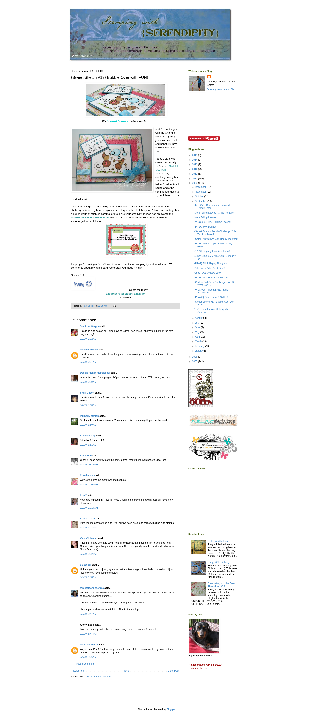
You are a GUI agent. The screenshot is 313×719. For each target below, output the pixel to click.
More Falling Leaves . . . (207, 217)
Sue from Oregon (90, 326)
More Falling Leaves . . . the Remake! (214, 212)
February (200, 346)
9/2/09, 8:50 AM (88, 424)
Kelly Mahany (87, 435)
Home (126, 670)
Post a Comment (85, 663)
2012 (195, 169)
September (201, 201)
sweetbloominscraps (92, 588)
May (197, 332)
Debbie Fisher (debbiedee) (95, 372)
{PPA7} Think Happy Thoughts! (210, 263)
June (198, 327)
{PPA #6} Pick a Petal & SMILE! (211, 297)
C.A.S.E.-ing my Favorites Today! (212, 251)
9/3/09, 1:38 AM (88, 577)
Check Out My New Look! (208, 272)
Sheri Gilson (87, 392)
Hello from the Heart (218, 541)
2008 (195, 356)
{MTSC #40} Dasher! (205, 226)
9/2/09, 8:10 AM (88, 405)
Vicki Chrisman (88, 538)
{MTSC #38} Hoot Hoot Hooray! (211, 277)
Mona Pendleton (89, 644)
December (201, 187)
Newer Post (78, 670)
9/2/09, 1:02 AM (88, 338)
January (199, 350)
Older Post (173, 670)
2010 (195, 178)
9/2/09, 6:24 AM (88, 362)
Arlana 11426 (87, 518)
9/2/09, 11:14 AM (89, 507)
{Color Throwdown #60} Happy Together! (216, 239)
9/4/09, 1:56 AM (88, 657)
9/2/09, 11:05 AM (89, 484)
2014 (195, 159)
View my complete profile (220, 89)
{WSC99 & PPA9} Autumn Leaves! (212, 222)
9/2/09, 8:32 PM (88, 554)
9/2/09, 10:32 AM (89, 464)
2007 (195, 361)
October (199, 196)
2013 (195, 164)
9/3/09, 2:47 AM (88, 614)
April (197, 336)
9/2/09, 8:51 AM (88, 444)
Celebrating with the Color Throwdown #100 (221, 585)
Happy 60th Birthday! (219, 562)
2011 (195, 173)
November (201, 191)
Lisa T (83, 495)
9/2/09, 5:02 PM (88, 527)
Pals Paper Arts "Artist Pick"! (209, 268)
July (197, 322)
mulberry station (89, 416)
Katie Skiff (86, 455)
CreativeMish (87, 475)
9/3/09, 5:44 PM (88, 633)
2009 (195, 183)
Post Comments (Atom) (98, 676)
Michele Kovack (89, 349)
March (198, 341)
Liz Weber (85, 564)
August (199, 318)
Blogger (171, 709)
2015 (195, 155)
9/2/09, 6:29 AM (88, 382)
